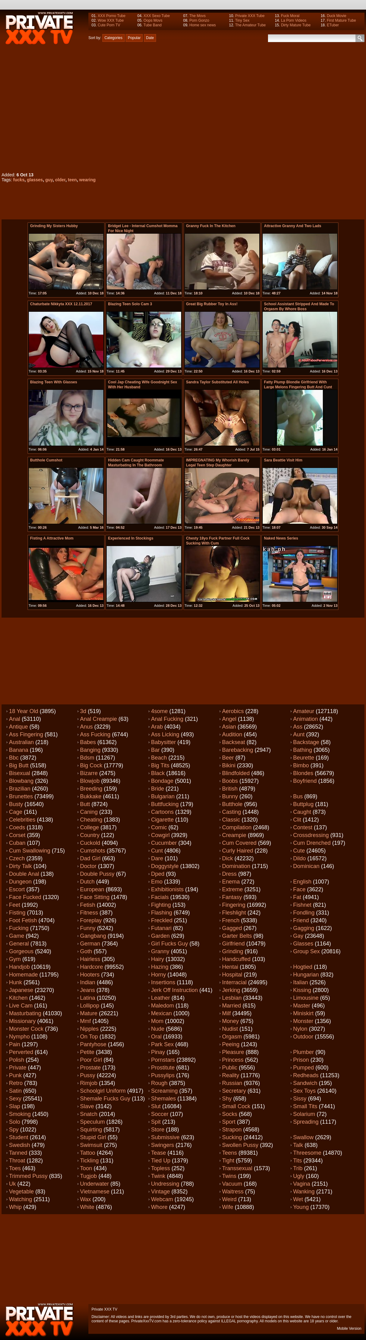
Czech (17, 858)
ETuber (333, 25)
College (89, 827)
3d (83, 711)
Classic (231, 820)
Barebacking (237, 750)
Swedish (19, 1145)
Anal (14, 719)
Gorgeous (21, 951)
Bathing (302, 750)
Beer (228, 758)
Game (16, 936)
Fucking (19, 928)
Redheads (306, 1075)
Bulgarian (163, 796)
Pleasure (233, 1052)
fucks (19, 179)
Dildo (299, 858)
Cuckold (90, 843)
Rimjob (88, 1083)
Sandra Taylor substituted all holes (217, 382)
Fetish (87, 905)
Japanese (21, 990)
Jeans (87, 990)
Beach (159, 758)
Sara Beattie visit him (283, 460)
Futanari (161, 928)
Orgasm (232, 1037)
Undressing (165, 1184)
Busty (16, 804)
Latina (87, 998)
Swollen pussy (240, 1145)
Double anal (24, 874)
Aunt (299, 734)
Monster (303, 1021)
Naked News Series (281, 538)
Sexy (15, 1098)
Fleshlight (234, 913)
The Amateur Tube (250, 25)
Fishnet (302, 905)
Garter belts (237, 936)
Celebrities (22, 820)
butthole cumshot (46, 460)
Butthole (232, 804)
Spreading (306, 1122)
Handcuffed (236, 959)
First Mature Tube (341, 20)
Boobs (230, 781)
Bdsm (87, 758)
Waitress (232, 1191)
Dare (157, 858)
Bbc (14, 758)
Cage (15, 812)
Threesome (307, 1153)
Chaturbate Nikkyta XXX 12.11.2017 (61, 304)
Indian (87, 982)
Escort (17, 889)
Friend (301, 920)
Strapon (232, 1129)
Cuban (17, 843)
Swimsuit (91, 1145)
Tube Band (153, 25)
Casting (231, 812)
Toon (86, 1168)
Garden (160, 936)
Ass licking (165, 734)
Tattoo (87, 1153)
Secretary (234, 1091)
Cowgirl (160, 835)
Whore (159, 1207)
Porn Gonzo (199, 20)
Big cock (91, 765)
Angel (229, 719)
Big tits (160, 765)
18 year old (23, 711)
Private (17, 1068)
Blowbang (21, 781)
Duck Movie (336, 16)
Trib (297, 1168)
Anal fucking (167, 719)
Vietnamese (94, 1191)
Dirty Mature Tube (295, 25)
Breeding (91, 789)
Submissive (165, 1137)
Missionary (22, 1021)
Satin (15, 1091)
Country (90, 835)
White (87, 1207)
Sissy (299, 1098)
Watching (20, 1199)
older (60, 179)
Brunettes (21, 796)
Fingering (233, 905)
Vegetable (21, 1191)
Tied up (160, 1160)
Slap (14, 1106)
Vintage (160, 1191)
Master (301, 1006)
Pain (14, 1044)
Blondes (303, 773)
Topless (160, 1168)
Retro (16, 1083)
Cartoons (162, 812)
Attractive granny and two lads (292, 226)
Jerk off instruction (174, 990)
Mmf (85, 1021)
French (230, 920)
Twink (158, 1176)
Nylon (300, 1029)
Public (229, 1068)
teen (72, 179)
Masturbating (25, 1013)
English (302, 882)
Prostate (90, 1068)
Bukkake (90, 796)
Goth (86, 951)
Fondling (304, 913)
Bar (155, 750)
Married (231, 1006)
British (230, 789)
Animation (305, 719)
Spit (156, 1122)
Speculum (92, 1122)
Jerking (231, 990)
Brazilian (19, 789)
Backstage (306, 742)
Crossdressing (311, 835)
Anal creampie (98, 719)
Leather (160, 998)
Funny (88, 928)
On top (89, 1037)
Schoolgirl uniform (103, 1091)
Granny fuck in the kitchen (210, 226)
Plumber (303, 1052)
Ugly (298, 1176)
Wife (227, 1207)
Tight (228, 1160)
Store (157, 1129)
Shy (227, 1098)
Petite (87, 1052)
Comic (159, 827)
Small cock (236, 1106)
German (90, 944)
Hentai (230, 967)
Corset (17, 835)
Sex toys (304, 1091)
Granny (160, 951)
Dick (227, 858)
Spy (14, 1129)
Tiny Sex (242, 20)
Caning (89, 812)
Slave (87, 1106)
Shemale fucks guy (105, 1098)
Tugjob (88, 1176)
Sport (228, 1122)
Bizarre (89, 773)
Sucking (232, 1137)
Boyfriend (305, 781)
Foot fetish (23, 920)
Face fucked (25, 897)
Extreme (232, 889)
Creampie (234, 835)
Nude (157, 1029)
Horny (158, 975)
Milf (226, 1013)
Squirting (91, 1129)
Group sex (306, 951)
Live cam (21, 1006)
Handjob (19, 967)
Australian (21, 742)
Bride (157, 789)
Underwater (94, 1184)
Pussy (87, 1075)
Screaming (164, 1091)
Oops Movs (153, 20)
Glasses (303, 944)
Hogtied (302, 967)
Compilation (237, 827)
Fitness (89, 913)
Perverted (21, 1052)
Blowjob (90, 781)
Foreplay (91, 920)
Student (18, 1137)
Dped (157, 874)
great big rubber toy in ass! (212, 304)
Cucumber (164, 843)
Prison (301, 1060)
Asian (229, 727)
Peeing (230, 1044)
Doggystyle (165, 866)
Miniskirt (303, 1013)
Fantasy (232, 897)
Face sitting (94, 897)
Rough (159, 1083)
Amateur (303, 711)
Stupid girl (93, 1137)
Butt (85, 804)
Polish (16, 1060)
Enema (231, 882)
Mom (157, 1021)
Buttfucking (165, 804)
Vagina (301, 1184)
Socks (229, 1114)
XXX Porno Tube (111, 16)
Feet (14, 905)
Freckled (161, 920)
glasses (35, 179)
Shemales (163, 1098)
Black (158, 773)
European (92, 889)
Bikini (228, 765)
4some (159, 711)
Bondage (162, 781)
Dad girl (90, 858)
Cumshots (92, 851)
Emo (157, 882)
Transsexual (237, 1168)
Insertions (163, 982)
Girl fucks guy (169, 944)
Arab (157, 727)
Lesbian (232, 998)
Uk (12, 1184)
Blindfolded (236, 773)
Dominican (306, 866)
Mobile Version (349, 1328)
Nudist (230, 1029)
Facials (160, 897)
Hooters (90, 975)
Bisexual (19, 773)
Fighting (161, 905)
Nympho (19, 1037)
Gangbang (93, 936)
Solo (14, 1122)
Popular (134, 38)
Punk (15, 1075)
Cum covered (239, 843)
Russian (232, 1083)
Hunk (15, 982)
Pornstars (163, 1060)
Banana (18, 750)
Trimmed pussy (28, 1176)
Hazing (159, 967)
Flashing (161, 913)
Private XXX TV (104, 1309)
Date (150, 38)
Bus (298, 796)
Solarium (304, 1114)
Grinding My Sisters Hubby (54, 226)
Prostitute (163, 1068)
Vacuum (232, 1184)
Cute (299, 851)
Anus (86, 727)
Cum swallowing (29, 851)
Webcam (162, 1199)
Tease (158, 1153)
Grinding (232, 951)
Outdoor (303, 1037)
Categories (114, 38)
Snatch (88, 1114)
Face (299, 889)
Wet (298, 1199)
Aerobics (233, 711)
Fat (297, 897)
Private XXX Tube (250, 16)
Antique (18, 727)
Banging (90, 750)
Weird (229, 1199)
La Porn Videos (293, 20)
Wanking (304, 1191)
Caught (302, 812)
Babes (88, 742)
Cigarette (162, 820)
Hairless (90, 959)
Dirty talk (20, 866)
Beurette (303, 758)
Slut (156, 1106)
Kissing (302, 990)
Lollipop (89, 1006)
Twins (229, 1176)
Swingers (162, 1145)
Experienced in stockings (130, 538)
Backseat (233, 742)
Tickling (89, 1160)
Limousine (306, 998)
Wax (85, 1199)
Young (301, 1207)
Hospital (232, 975)
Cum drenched (312, 843)
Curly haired (237, 851)
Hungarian (306, 975)
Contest (302, 827)
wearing (87, 179)
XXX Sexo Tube (157, 16)
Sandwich (305, 1083)
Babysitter (163, 742)
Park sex (162, 1044)
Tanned (18, 1153)
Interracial (234, 982)
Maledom (162, 1006)
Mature (88, 1013)
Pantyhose (93, 1044)
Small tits (305, 1106)
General (19, 944)
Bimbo (301, 765)
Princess (232, 1060)
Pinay (158, 1052)
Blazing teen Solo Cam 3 (130, 304)
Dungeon (20, 882)
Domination (236, 866)
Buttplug (303, 804)
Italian (300, 982)
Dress (229, 874)
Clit (297, 820)
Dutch (87, 882)
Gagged (232, 928)
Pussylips (163, 1075)
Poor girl (91, 1060)
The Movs (197, 16)
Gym (15, 959)
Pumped (303, 1068)
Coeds (17, 827)
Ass (297, 727)
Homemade (23, 975)
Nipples (89, 1029)
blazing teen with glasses (53, 382)
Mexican (161, 1013)
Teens (229, 1153)
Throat (17, 1160)
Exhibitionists (167, 889)
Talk (298, 1145)
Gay (298, 936)
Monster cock (26, 1029)
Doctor (88, 866)
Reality (230, 1075)
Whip (15, 1207)
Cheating (91, 820)
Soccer (159, 1114)
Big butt (19, 765)
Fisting (17, 913)
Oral (156, 1037)
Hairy (157, 959)
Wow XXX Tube (111, 20)
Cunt (157, 851)
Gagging (303, 928)
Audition (232, 734)
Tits (297, 1160)
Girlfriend (233, 944)
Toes (15, 1168)
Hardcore (91, 967)
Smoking (20, 1114)
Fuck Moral (290, 16)
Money (230, 1021)
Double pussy (97, 874)
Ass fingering (26, 734)
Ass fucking (95, 734)
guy (49, 179)
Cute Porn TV (109, 25)
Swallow (303, 1137)
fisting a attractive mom (52, 538)
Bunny (230, 796)
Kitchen (18, 998)
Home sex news (202, 25)
